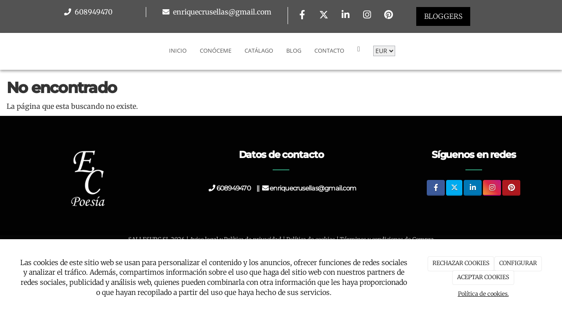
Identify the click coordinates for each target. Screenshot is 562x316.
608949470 (92, 11)
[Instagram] (367, 15)
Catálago (259, 50)
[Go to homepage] (4, 50)
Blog (293, 50)
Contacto (329, 50)
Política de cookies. (483, 294)
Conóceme (215, 50)
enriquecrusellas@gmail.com (221, 11)
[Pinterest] (388, 15)
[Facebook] (302, 15)
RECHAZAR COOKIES (461, 263)
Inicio (178, 50)
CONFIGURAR (518, 263)
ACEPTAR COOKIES (483, 277)
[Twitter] (324, 15)
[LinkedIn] (345, 15)
